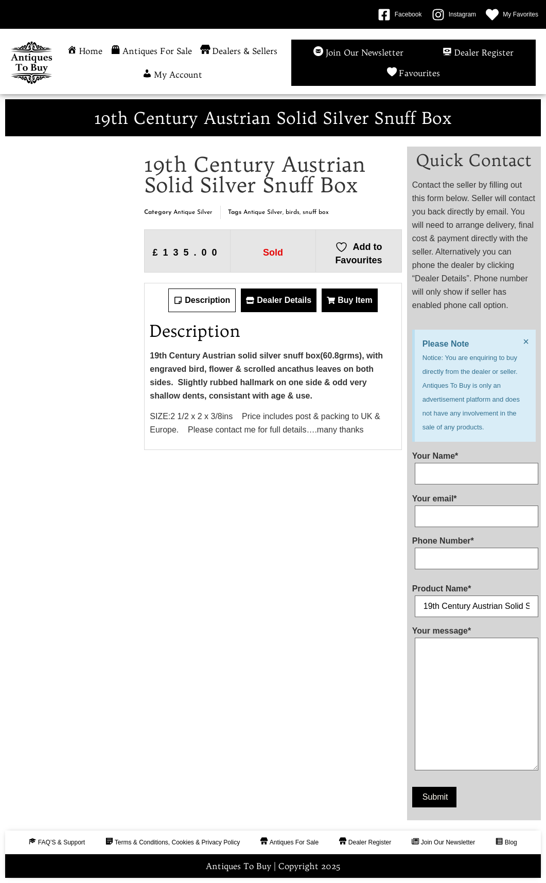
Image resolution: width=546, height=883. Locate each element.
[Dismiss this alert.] (526, 341)
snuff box (316, 212)
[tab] (202, 300)
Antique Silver (193, 212)
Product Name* (474, 597)
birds (293, 212)
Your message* (474, 700)
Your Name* (474, 465)
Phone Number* (474, 550)
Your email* (474, 507)
